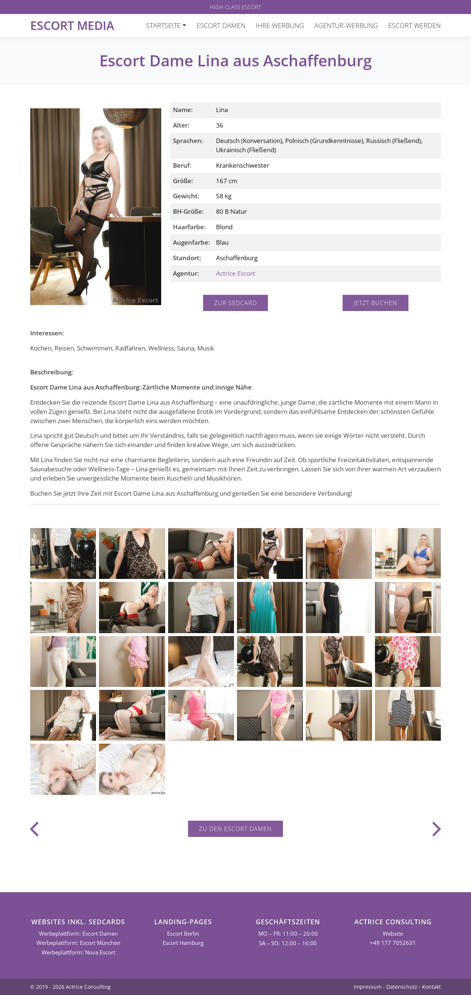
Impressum (368, 986)
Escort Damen (220, 25)
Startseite (163, 25)
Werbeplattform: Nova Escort (78, 952)
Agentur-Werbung (346, 25)
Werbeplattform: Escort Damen (78, 933)
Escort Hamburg (183, 943)
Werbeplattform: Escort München (78, 943)
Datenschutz (401, 986)
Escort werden (414, 25)
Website (393, 933)
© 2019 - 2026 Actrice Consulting (70, 986)
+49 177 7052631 (393, 943)
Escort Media (72, 25)
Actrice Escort (235, 273)
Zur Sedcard (235, 303)
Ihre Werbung (280, 25)
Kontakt (431, 986)
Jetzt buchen (375, 303)
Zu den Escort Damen (235, 829)
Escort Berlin (183, 933)
